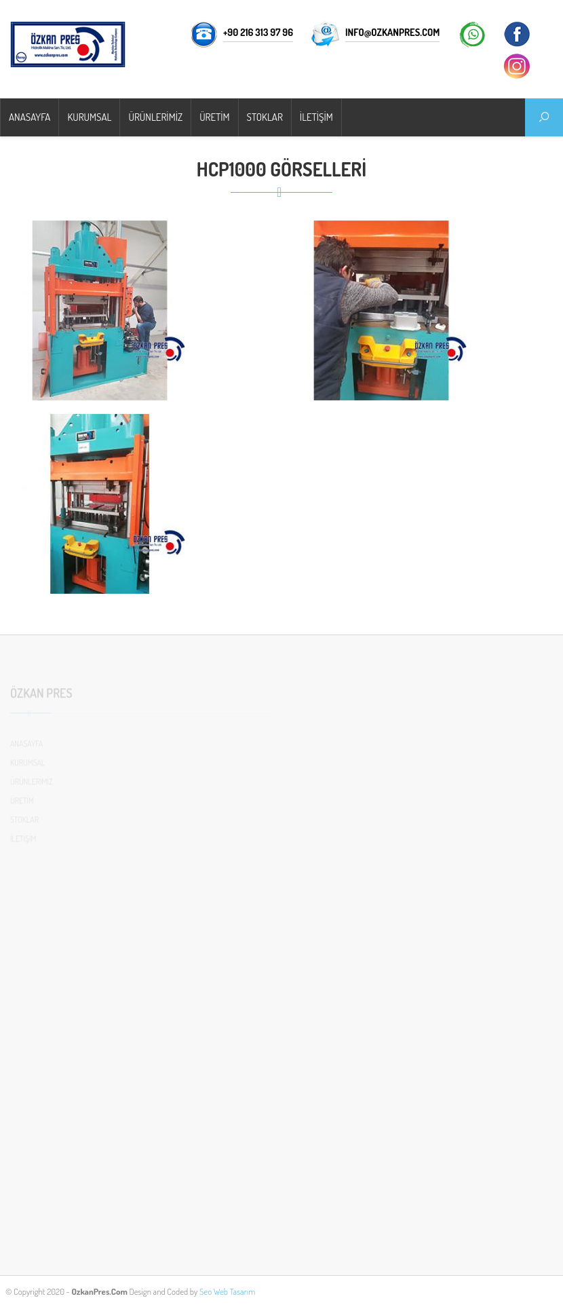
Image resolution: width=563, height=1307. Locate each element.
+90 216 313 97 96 (258, 32)
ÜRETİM (214, 117)
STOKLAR (265, 117)
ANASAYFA (29, 117)
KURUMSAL (89, 117)
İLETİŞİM (316, 117)
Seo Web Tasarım (227, 1291)
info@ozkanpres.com (392, 32)
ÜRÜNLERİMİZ (155, 117)
